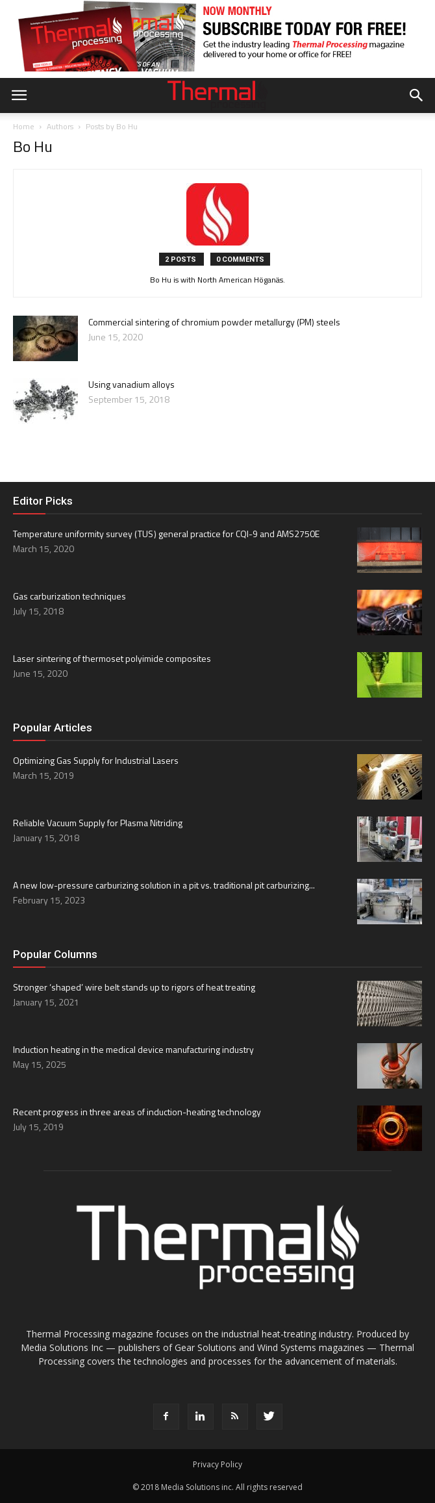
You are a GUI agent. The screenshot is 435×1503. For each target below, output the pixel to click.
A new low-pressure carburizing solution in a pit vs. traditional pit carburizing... (164, 885)
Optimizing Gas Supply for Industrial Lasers (96, 760)
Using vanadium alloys (131, 384)
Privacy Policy (217, 1464)
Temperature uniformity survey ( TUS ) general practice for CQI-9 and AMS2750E (166, 533)
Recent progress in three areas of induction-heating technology (137, 1111)
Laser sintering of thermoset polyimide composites (112, 658)
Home (23, 126)
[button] (417, 95)
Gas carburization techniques (69, 596)
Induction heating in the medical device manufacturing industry (133, 1049)
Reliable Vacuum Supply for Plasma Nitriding (97, 822)
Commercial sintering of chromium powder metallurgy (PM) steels (214, 322)
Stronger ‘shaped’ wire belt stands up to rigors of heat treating (134, 987)
